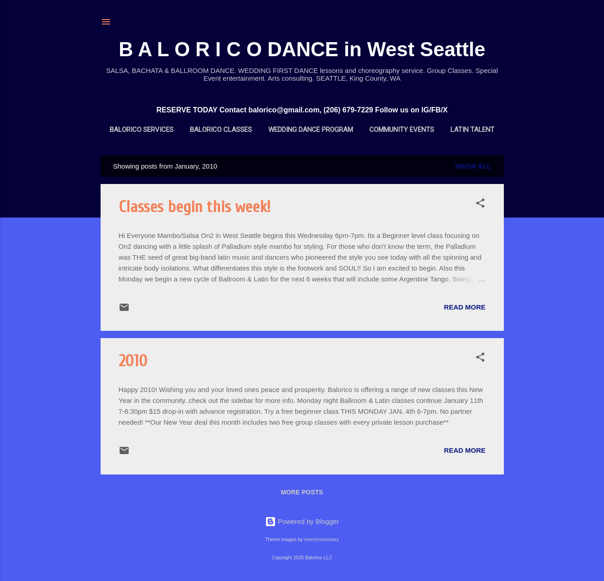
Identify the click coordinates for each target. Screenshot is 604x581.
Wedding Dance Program (310, 130)
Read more (465, 307)
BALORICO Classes (221, 130)
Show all (473, 166)
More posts (302, 492)
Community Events (401, 130)
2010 (133, 361)
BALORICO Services (142, 130)
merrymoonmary (321, 539)
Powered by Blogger (302, 521)
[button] (480, 205)
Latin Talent (472, 130)
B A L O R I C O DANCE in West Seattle (302, 49)
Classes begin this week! (195, 207)
